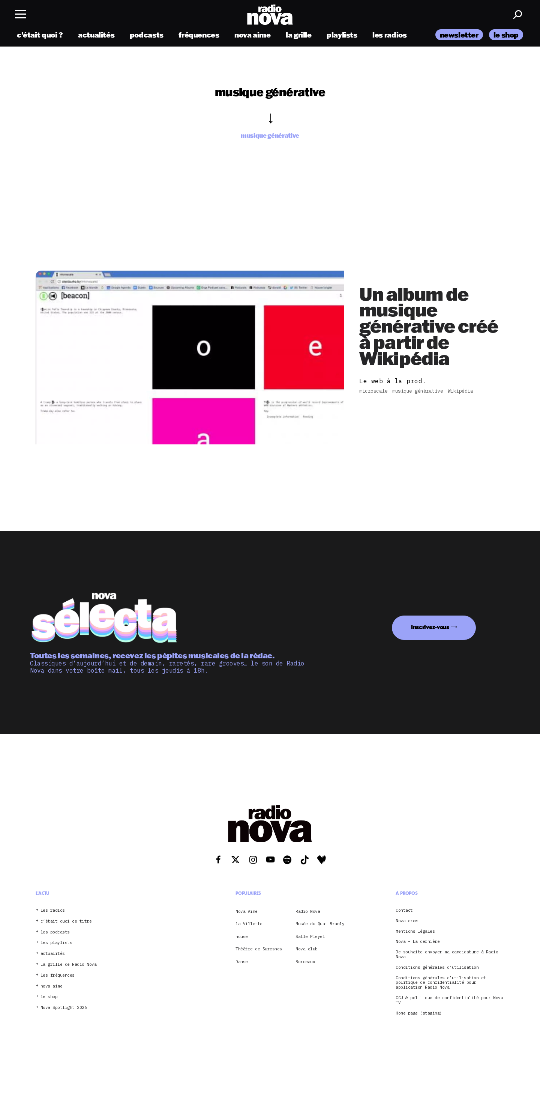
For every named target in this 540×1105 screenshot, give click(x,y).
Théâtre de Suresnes (259, 948)
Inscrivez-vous (430, 627)
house (242, 936)
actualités (96, 34)
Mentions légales (415, 931)
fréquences (198, 34)
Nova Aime (247, 911)
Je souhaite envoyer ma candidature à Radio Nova (447, 954)
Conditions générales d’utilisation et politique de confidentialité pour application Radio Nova (441, 983)
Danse (242, 961)
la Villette (249, 923)
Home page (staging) (419, 1013)
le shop (506, 34)
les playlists (56, 942)
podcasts (147, 34)
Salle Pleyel (310, 936)
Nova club (307, 948)
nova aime (252, 34)
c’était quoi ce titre (66, 921)
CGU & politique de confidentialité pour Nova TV (449, 1000)
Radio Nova (308, 911)
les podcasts (55, 932)
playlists (342, 34)
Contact (404, 910)
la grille (299, 34)
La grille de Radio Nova (68, 964)
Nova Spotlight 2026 (63, 1007)
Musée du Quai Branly (320, 923)
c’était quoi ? (40, 34)
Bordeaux (305, 961)
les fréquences (57, 975)
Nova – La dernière (418, 941)
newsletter (459, 34)
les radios (389, 34)
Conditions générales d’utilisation (437, 967)
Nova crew (407, 920)
